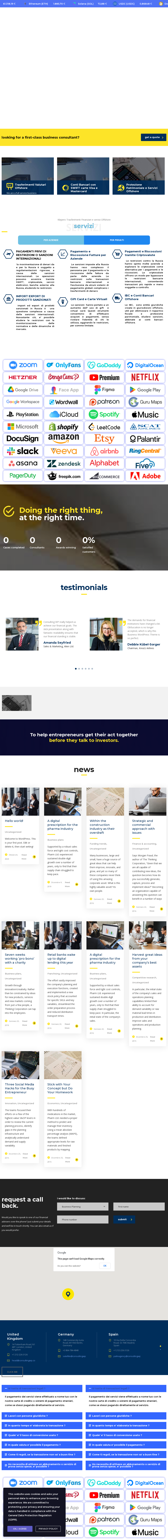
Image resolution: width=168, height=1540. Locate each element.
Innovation (10, 1103)
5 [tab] (89, 669)
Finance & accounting (144, 843)
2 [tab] (79, 669)
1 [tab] (76, 669)
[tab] (42, 1397)
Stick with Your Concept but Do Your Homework (60, 1088)
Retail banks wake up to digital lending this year (61, 958)
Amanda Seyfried (57, 642)
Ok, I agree (20, 1529)
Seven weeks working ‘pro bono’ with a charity (19, 958)
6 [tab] (92, 669)
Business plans (55, 839)
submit (125, 1219)
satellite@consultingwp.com (76, 1356)
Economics (53, 1103)
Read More (29, 857)
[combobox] (82, 1207)
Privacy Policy (48, 1529)
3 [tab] (82, 669)
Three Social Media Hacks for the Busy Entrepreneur (19, 1088)
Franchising (53, 973)
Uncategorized (13, 832)
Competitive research (144, 977)
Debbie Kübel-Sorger (143, 644)
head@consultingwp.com (24, 1360)
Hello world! (14, 821)
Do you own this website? (69, 1266)
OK (104, 1266)
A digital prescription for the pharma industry (62, 825)
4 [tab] (85, 669)
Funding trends (98, 843)
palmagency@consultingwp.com (129, 1356)
